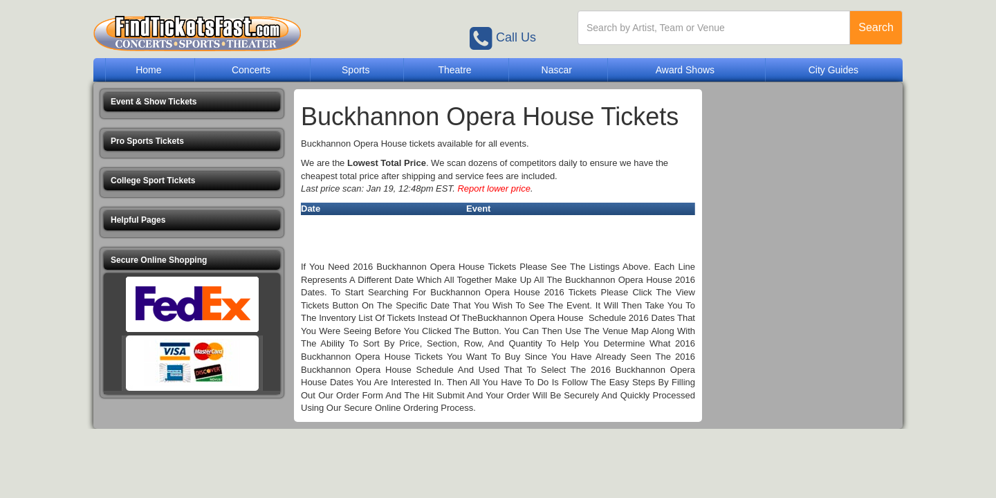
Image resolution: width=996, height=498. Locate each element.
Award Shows (685, 69)
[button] (192, 102)
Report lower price (494, 188)
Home (148, 69)
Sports (355, 69)
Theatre (454, 69)
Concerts (251, 69)
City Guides (833, 69)
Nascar (557, 69)
